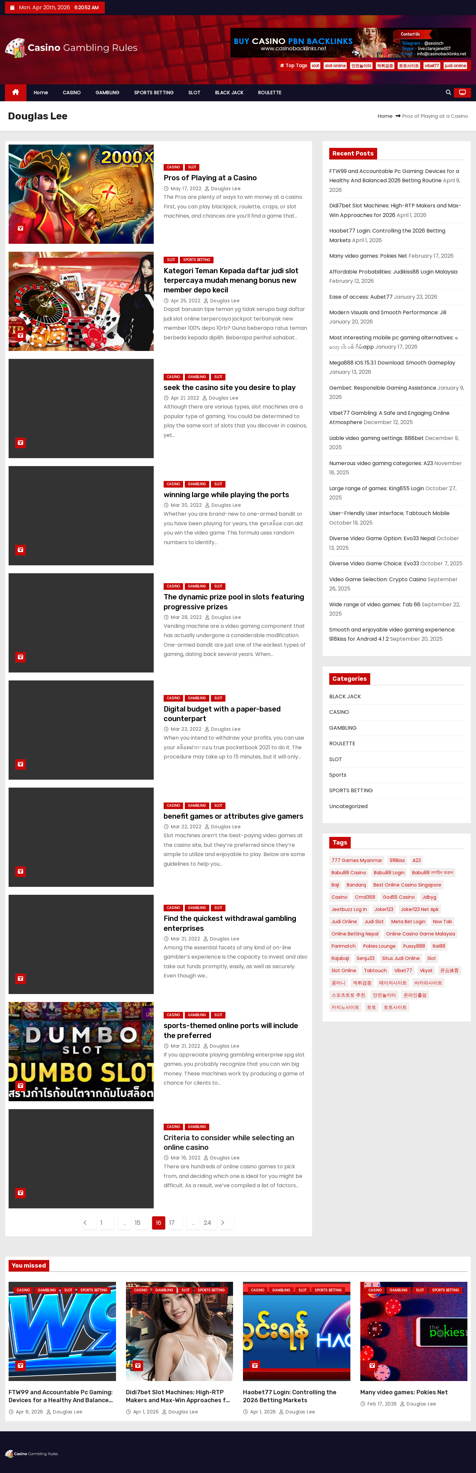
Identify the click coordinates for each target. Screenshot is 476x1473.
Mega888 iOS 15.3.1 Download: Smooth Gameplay (392, 363)
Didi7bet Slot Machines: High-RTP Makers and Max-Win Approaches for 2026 (179, 1400)
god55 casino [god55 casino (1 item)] (399, 897)
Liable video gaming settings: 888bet (376, 438)
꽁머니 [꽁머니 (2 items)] (338, 982)
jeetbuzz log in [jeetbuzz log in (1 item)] (349, 909)
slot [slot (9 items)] (431, 958)
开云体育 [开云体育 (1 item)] (449, 970)
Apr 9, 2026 (30, 1411)
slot (315, 65)
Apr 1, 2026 (146, 1411)
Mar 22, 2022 (187, 826)
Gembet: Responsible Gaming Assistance (382, 388)
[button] (448, 92)
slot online (335, 65)
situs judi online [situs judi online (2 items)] (401, 958)
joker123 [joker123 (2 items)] (384, 909)
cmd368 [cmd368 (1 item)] (365, 897)
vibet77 (432, 65)
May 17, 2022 (187, 188)
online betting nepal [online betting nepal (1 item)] (355, 934)
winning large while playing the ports (226, 494)
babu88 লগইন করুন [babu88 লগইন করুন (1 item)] (432, 872)
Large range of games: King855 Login (376, 488)
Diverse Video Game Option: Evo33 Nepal (382, 538)
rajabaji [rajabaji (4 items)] (340, 958)
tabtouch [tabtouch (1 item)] (375, 970)
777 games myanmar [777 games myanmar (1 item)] (357, 860)
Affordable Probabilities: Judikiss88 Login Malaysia (393, 272)
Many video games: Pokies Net (368, 256)
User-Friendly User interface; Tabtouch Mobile (389, 513)
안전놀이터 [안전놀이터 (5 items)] (384, 995)
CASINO (72, 92)
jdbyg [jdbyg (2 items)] (429, 897)
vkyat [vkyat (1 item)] (426, 970)
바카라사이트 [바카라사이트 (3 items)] (428, 982)
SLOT (194, 92)
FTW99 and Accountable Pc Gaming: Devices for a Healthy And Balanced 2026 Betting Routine (61, 1400)
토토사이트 (409, 65)
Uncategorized (348, 806)
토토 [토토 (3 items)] (371, 1007)
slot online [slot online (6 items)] (344, 970)
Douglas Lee (223, 188)
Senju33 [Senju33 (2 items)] (366, 958)
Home (41, 92)
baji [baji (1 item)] (335, 885)
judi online (455, 65)
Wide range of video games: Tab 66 (374, 604)
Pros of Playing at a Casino (210, 177)
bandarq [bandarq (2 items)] (356, 885)
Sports (337, 775)
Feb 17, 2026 (383, 1404)
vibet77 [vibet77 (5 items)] (403, 970)
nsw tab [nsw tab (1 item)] (442, 921)
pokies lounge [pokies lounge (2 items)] (379, 946)
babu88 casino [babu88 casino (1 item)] (349, 872)
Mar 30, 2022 (187, 505)
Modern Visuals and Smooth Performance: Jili (387, 312)
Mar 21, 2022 (186, 938)
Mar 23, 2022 (187, 729)
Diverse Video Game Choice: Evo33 (374, 563)
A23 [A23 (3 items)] (417, 860)
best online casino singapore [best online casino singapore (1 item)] (407, 885)
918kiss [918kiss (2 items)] (397, 860)
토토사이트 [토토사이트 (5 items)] (395, 1007)
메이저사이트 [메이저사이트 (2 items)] (393, 982)
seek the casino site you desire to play (230, 387)
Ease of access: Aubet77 (361, 297)
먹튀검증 (385, 65)
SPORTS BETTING (154, 92)
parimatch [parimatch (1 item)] (344, 946)
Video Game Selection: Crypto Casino (377, 579)
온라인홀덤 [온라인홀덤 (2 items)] (415, 995)
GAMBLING (108, 92)
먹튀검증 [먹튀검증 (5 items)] (362, 982)
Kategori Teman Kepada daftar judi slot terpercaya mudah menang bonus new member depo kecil (231, 280)
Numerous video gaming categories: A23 (381, 463)
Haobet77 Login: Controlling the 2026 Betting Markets (290, 1396)
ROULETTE (270, 92)
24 (207, 1223)
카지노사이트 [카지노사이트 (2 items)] (345, 1007)
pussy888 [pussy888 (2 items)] (414, 946)
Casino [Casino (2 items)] (339, 897)
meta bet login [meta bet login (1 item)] (408, 921)
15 (137, 1223)
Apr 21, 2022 (186, 398)
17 (171, 1223)
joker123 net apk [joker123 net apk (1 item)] (420, 909)
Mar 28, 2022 (187, 617)
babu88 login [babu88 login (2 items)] (389, 872)
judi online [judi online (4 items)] (344, 921)
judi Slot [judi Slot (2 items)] (374, 921)
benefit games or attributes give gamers (233, 816)
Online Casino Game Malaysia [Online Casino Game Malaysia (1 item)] (420, 934)
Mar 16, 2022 (186, 1157)
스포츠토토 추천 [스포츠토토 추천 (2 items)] (348, 995)
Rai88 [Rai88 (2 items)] (439, 946)
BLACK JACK (229, 92)
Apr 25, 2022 (186, 300)
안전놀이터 (361, 65)
